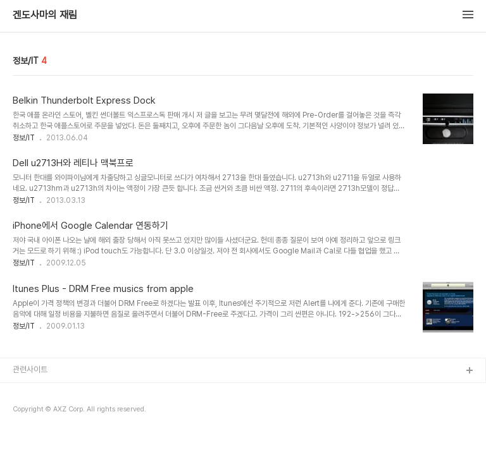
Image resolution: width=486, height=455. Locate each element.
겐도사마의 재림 (45, 15)
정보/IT (24, 137)
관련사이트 (30, 369)
